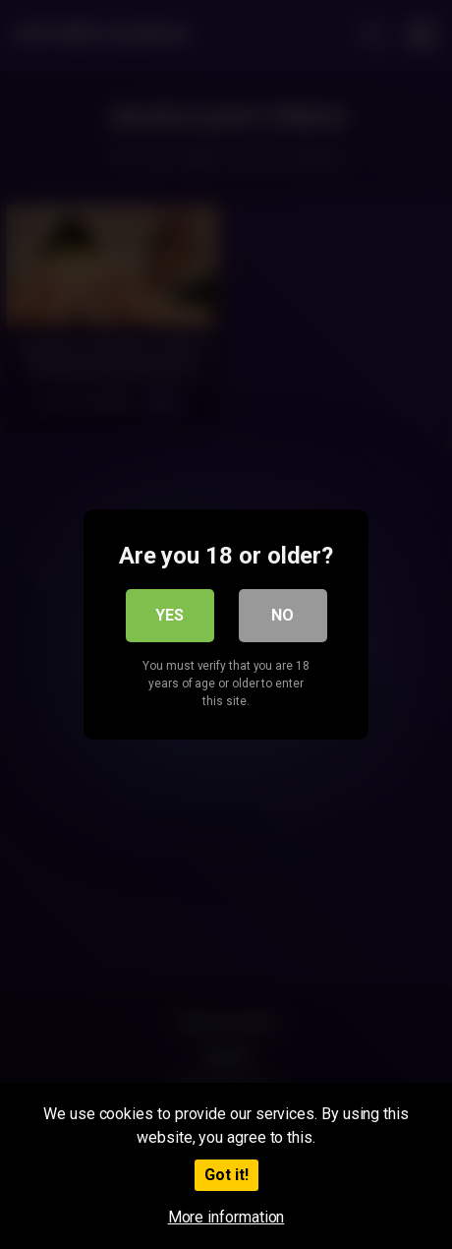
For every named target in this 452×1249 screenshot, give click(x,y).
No (282, 615)
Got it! (226, 1174)
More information (226, 1217)
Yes (169, 615)
